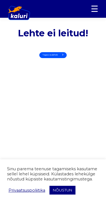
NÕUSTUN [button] (62, 190)
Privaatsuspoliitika (26, 190)
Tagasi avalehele (53, 55)
